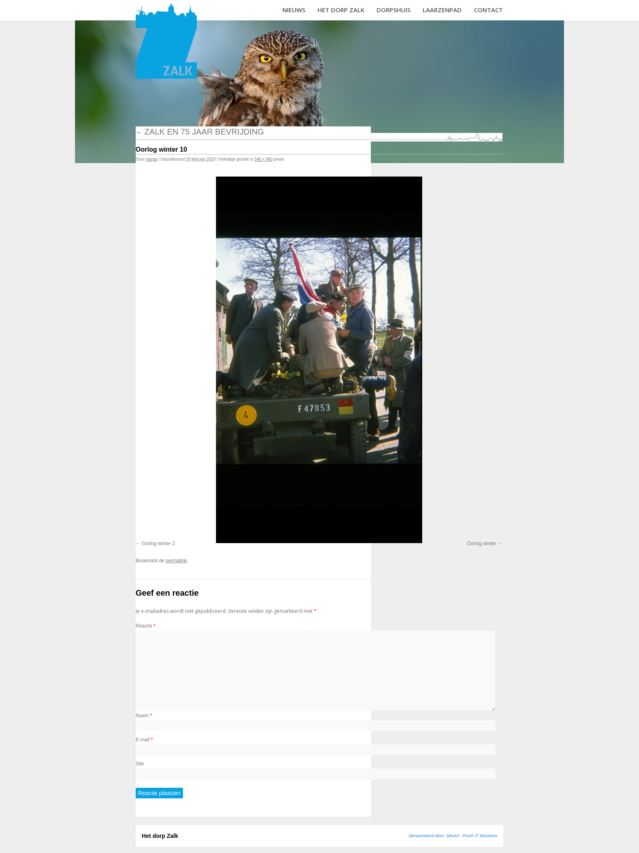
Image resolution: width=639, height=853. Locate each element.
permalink (176, 561)
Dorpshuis (393, 10)
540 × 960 (263, 159)
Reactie (146, 626)
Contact (488, 10)
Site (140, 764)
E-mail (144, 740)
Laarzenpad (442, 10)
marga (151, 159)
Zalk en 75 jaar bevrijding (200, 131)
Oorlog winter (481, 543)
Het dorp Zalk (340, 10)
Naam (144, 715)
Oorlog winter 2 (158, 543)
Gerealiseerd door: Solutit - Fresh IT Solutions (452, 835)
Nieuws (293, 10)
